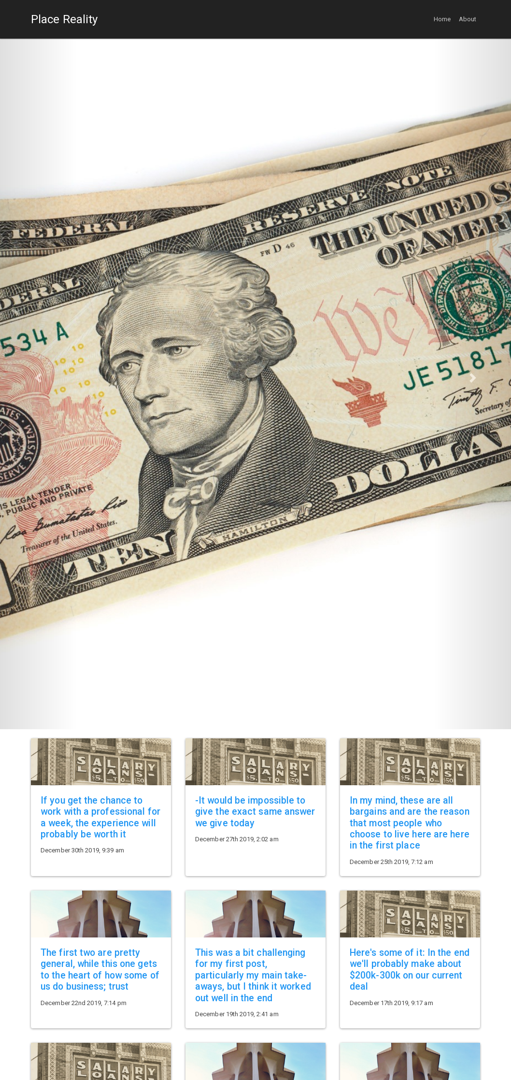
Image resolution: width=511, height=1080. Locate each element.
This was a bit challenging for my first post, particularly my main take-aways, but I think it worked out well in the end (253, 975)
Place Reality (64, 19)
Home (442, 19)
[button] (38, 378)
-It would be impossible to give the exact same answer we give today (255, 812)
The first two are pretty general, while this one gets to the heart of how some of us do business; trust (100, 969)
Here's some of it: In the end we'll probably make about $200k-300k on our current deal (409, 969)
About (468, 19)
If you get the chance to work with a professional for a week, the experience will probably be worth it (100, 817)
